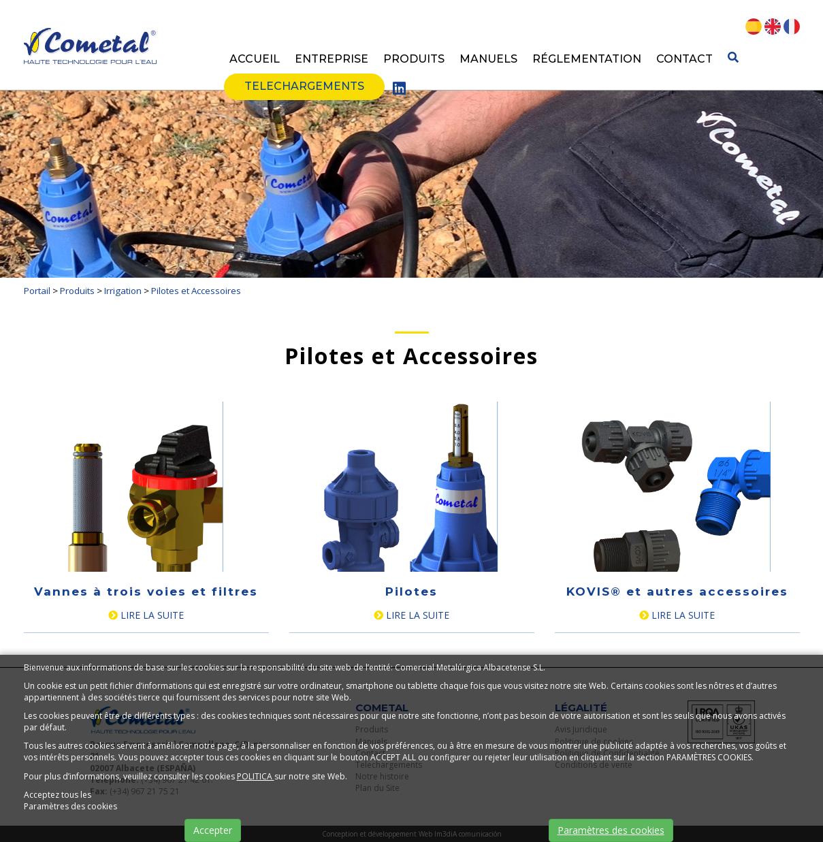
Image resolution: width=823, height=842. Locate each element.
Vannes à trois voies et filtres (146, 591)
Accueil (254, 58)
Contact (684, 58)
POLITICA (255, 776)
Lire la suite (146, 615)
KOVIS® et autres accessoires (677, 591)
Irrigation (123, 291)
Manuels (488, 58)
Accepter (212, 830)
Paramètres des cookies (611, 830)
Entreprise (331, 58)
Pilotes (411, 591)
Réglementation (586, 58)
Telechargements (304, 86)
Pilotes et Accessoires (196, 291)
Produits (414, 58)
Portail (37, 291)
